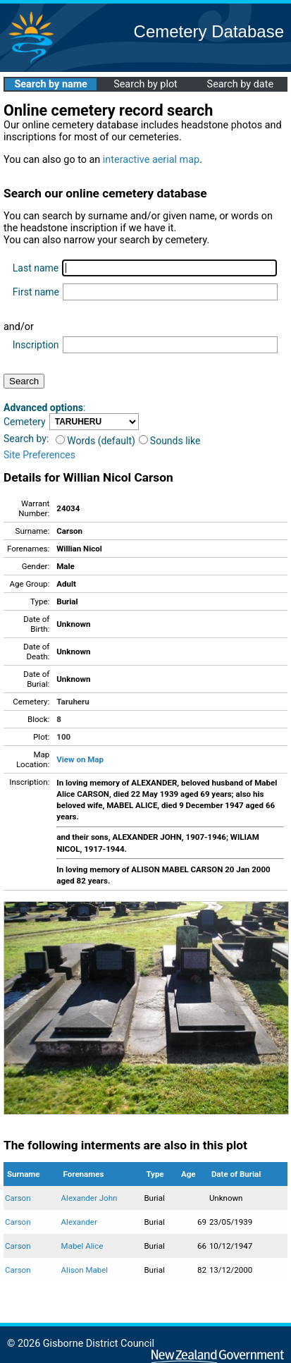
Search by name (50, 84)
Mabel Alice (82, 1246)
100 (63, 737)
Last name (35, 268)
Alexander (79, 1222)
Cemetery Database (209, 31)
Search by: (26, 438)
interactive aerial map (151, 160)
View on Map (80, 759)
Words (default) (95, 440)
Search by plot (145, 84)
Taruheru (72, 702)
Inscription (36, 344)
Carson (18, 1198)
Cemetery (25, 421)
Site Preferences (39, 454)
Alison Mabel (85, 1270)
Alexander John (89, 1198)
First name (36, 292)
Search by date (240, 84)
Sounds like (170, 440)
